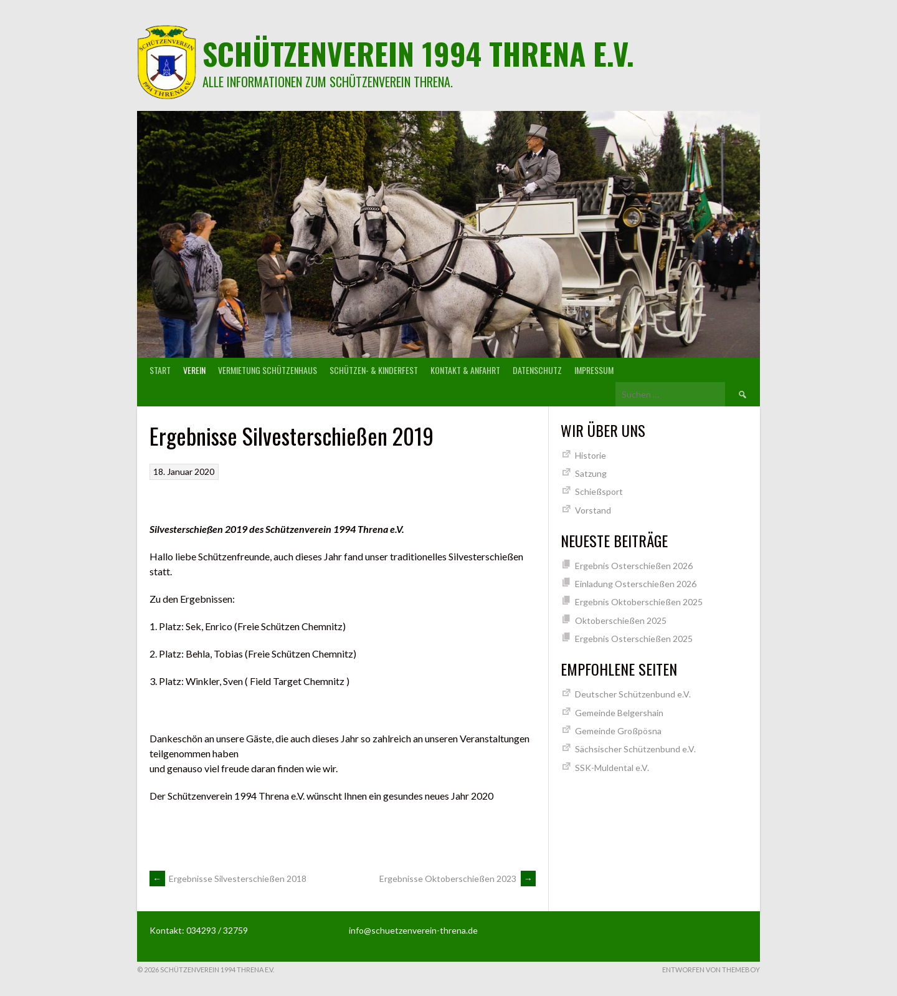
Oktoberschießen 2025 (621, 620)
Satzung (591, 473)
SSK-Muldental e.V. (612, 767)
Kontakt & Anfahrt (465, 369)
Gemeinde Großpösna (618, 730)
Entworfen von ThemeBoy (711, 969)
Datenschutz (537, 369)
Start (160, 369)
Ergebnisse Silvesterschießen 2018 (228, 878)
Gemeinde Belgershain (619, 712)
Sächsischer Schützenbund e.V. (635, 749)
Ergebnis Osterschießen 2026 (634, 565)
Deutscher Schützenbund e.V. (633, 694)
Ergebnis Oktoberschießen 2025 (639, 601)
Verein (194, 369)
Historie (590, 455)
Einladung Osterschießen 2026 (635, 583)
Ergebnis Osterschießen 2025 (634, 638)
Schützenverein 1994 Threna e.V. (418, 53)
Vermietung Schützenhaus (267, 369)
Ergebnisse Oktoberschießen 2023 (457, 878)
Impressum (594, 369)
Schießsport (599, 491)
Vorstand (593, 510)
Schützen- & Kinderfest (374, 369)
